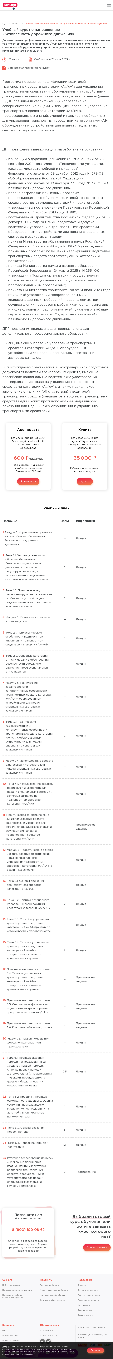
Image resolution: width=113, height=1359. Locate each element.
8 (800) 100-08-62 (28, 1229)
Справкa (82, 1285)
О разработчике (10, 1335)
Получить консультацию (89, 1295)
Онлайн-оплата (85, 1310)
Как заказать (84, 1305)
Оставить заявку (97, 1247)
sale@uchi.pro (46, 1330)
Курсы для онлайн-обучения (53, 1295)
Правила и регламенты (88, 1300)
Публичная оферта (11, 1285)
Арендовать (28, 481)
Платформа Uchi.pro (49, 1285)
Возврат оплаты (85, 1315)
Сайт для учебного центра (52, 1300)
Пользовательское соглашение (17, 1290)
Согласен (95, 1350)
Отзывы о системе (11, 1340)
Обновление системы (88, 1290)
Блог (4, 1330)
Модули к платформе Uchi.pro (54, 1290)
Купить (84, 481)
